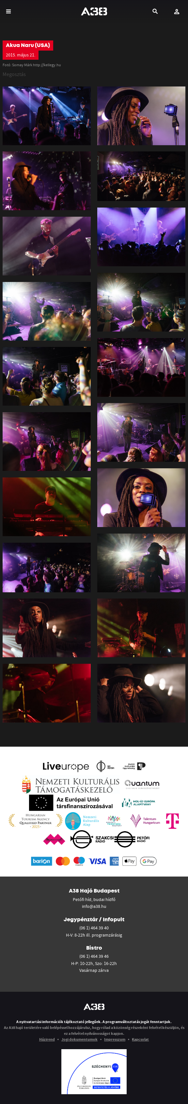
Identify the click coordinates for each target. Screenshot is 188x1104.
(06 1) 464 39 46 (94, 956)
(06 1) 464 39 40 (94, 928)
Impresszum (114, 1039)
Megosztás (14, 74)
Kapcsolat (140, 1039)
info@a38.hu (94, 906)
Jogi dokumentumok (79, 1039)
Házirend (47, 1039)
